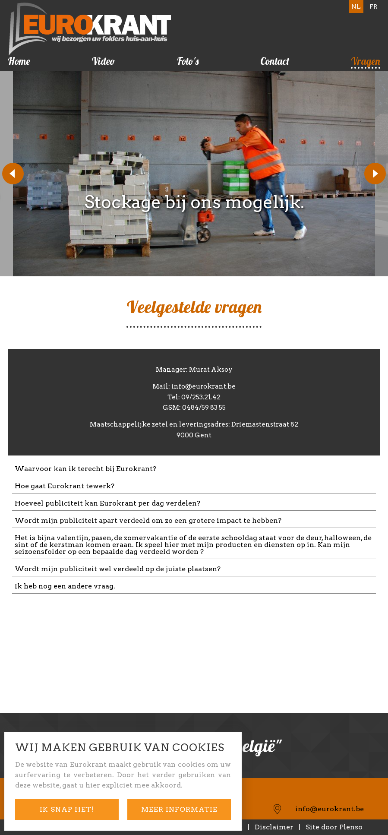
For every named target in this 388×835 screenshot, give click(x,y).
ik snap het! (67, 809)
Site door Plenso (334, 827)
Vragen (365, 61)
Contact (274, 61)
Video (103, 61)
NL (356, 6)
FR (373, 6)
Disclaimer (274, 827)
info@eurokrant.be (329, 809)
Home (19, 61)
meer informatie (179, 809)
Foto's (188, 61)
